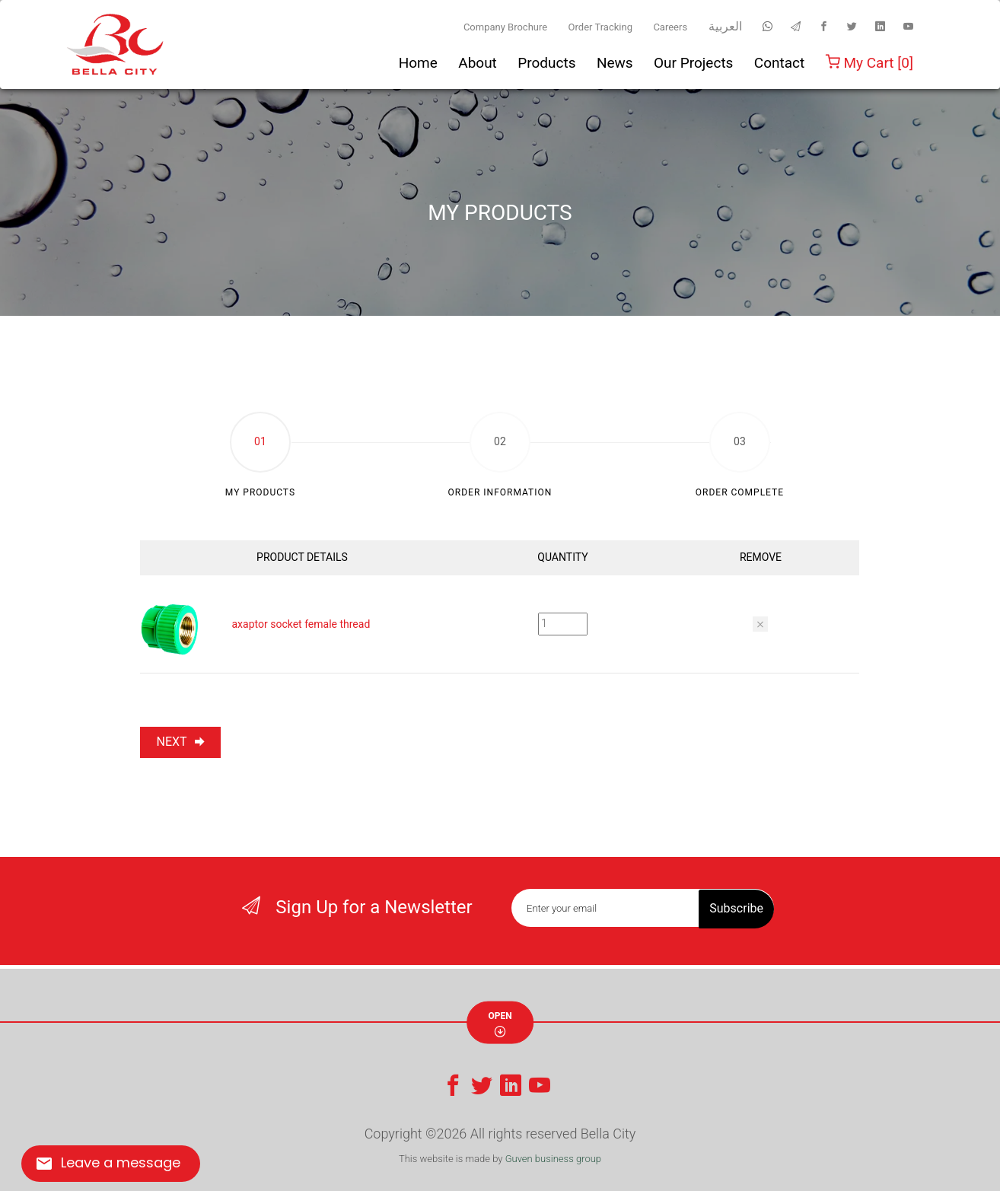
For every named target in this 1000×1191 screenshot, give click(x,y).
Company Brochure (505, 27)
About (477, 63)
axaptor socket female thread (300, 624)
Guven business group (553, 1158)
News (615, 63)
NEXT (180, 741)
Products (546, 63)
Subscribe (736, 907)
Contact (779, 63)
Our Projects (693, 63)
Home (418, 63)
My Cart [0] (869, 63)
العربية (725, 26)
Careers (670, 27)
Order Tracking (600, 27)
